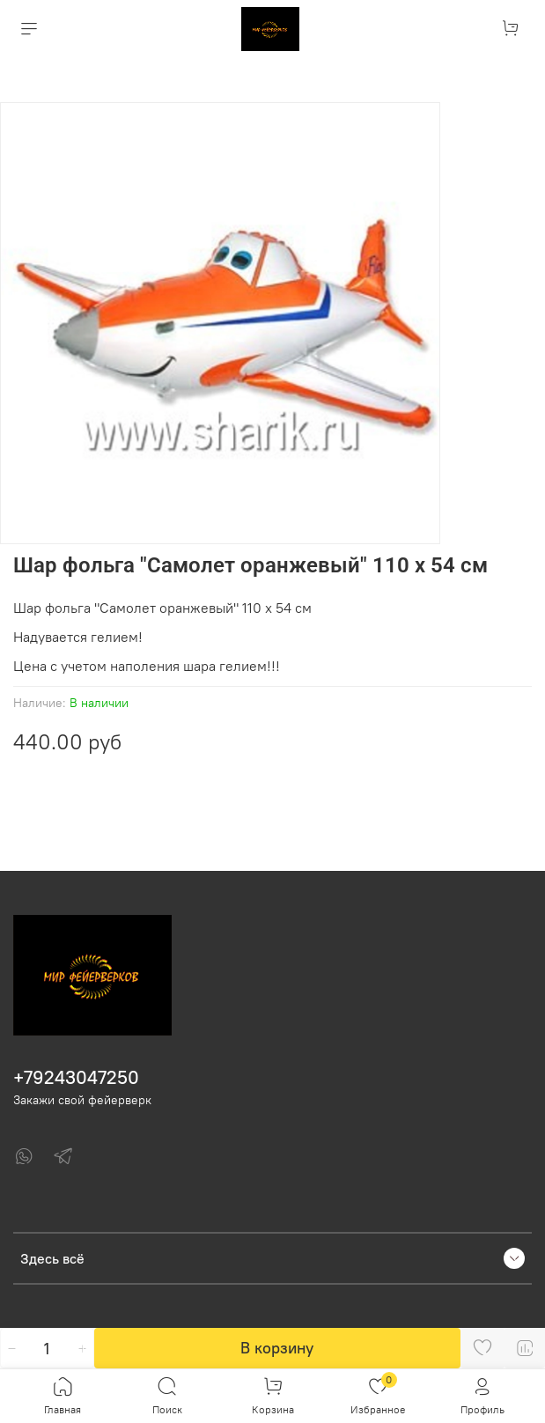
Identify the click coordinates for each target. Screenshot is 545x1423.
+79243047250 (76, 1077)
